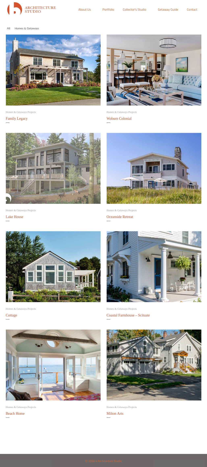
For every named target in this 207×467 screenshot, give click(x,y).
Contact (192, 9)
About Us (84, 9)
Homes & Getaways (27, 28)
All (8, 28)
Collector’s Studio (134, 9)
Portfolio (108, 9)
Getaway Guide (168, 9)
